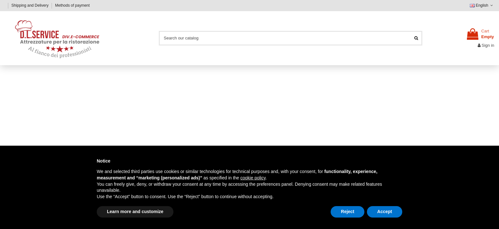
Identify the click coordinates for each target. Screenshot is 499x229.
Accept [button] (384, 211)
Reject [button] (347, 211)
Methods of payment (72, 5)
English (482, 5)
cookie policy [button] (252, 177)
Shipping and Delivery (30, 5)
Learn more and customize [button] (135, 211)
